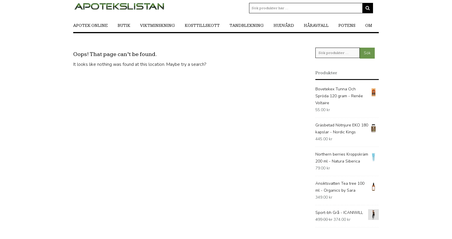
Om (368, 25)
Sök (367, 53)
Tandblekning (246, 25)
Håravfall (316, 25)
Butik (124, 25)
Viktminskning (157, 25)
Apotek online (90, 25)
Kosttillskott (202, 25)
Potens (346, 25)
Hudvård (284, 25)
